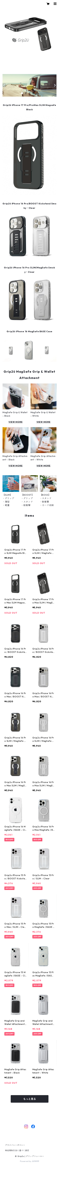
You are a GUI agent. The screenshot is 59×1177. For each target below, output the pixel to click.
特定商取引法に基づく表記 (17, 1150)
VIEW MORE (15, 422)
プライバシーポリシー (15, 1145)
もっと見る (29, 1098)
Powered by (29, 1161)
